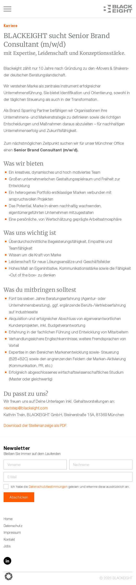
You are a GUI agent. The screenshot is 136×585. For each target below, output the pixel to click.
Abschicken (19, 497)
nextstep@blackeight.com (26, 409)
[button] (8, 576)
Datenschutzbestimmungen (48, 487)
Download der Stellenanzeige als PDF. (35, 426)
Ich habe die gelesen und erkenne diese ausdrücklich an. (70, 487)
